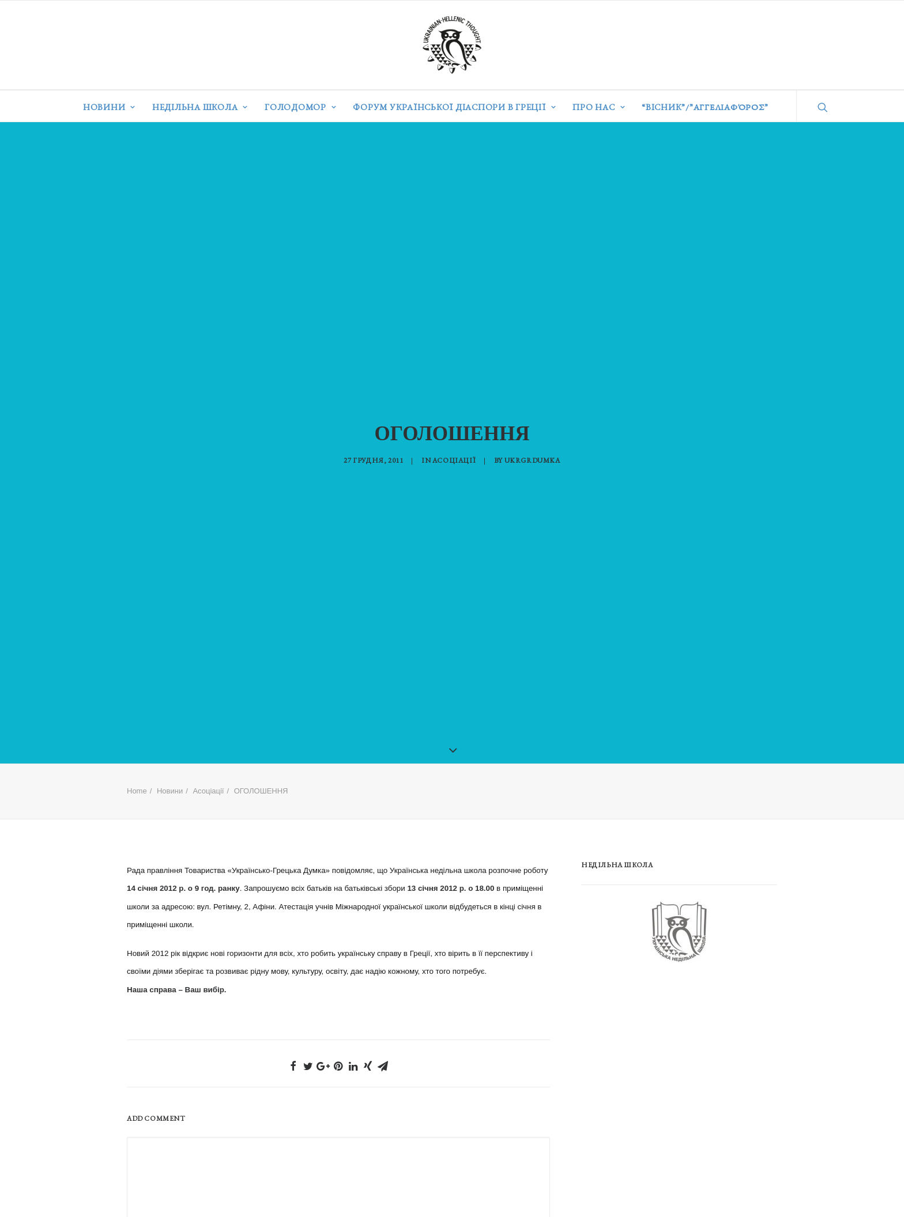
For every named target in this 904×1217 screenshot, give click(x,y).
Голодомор (300, 106)
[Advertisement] (667, 1052)
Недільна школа (200, 106)
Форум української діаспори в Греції (454, 106)
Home (137, 777)
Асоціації (454, 453)
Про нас (598, 106)
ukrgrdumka (532, 453)
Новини (109, 106)
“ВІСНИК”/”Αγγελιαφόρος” (705, 106)
